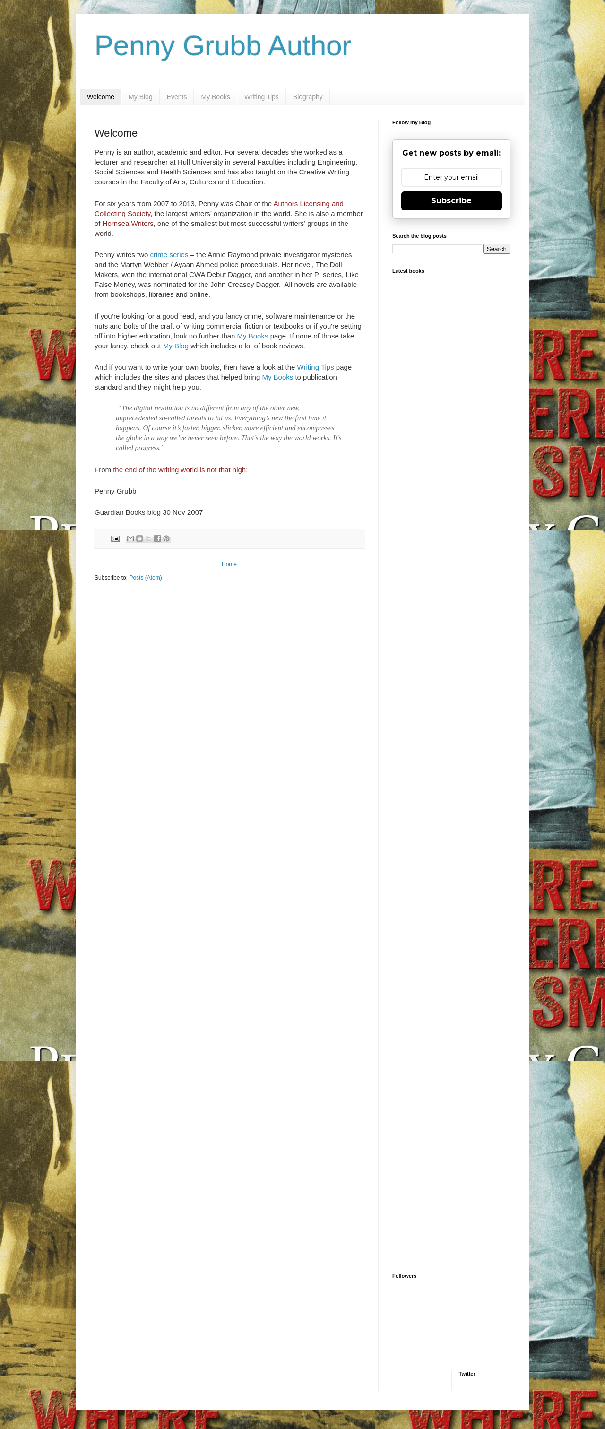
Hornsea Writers (128, 223)
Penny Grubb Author (223, 45)
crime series (169, 255)
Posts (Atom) (145, 577)
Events (177, 97)
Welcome (100, 97)
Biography (308, 97)
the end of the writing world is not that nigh (179, 470)
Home (229, 564)
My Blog (141, 97)
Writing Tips (261, 97)
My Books (215, 97)
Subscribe (451, 200)
